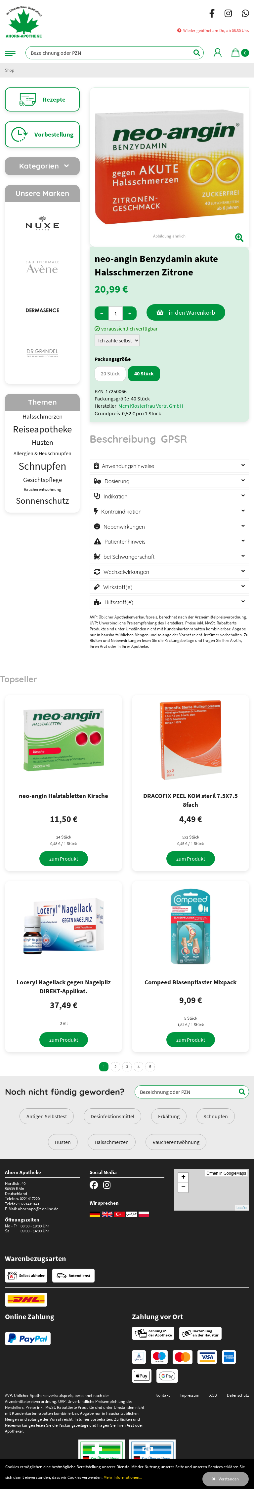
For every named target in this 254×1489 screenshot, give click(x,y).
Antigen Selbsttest (46, 1116)
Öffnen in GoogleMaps (226, 1173)
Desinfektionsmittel (112, 1116)
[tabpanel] (169, 533)
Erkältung (169, 1116)
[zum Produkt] (63, 858)
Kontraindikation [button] (121, 511)
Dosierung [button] (117, 481)
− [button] (183, 1187)
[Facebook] (212, 14)
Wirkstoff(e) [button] (118, 587)
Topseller (18, 679)
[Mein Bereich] (218, 52)
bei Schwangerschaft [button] (129, 557)
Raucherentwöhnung (175, 1142)
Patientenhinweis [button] (125, 541)
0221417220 (30, 1198)
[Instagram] (228, 14)
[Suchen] (193, 52)
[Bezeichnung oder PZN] (114, 52)
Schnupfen (215, 1116)
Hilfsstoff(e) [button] (119, 602)
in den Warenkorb (192, 312)
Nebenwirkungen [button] (124, 526)
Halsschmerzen (112, 1142)
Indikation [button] (115, 496)
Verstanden (229, 1478)
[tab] (123, 442)
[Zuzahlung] (117, 340)
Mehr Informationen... (123, 1477)
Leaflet (241, 1208)
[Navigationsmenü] (10, 52)
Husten (63, 1142)
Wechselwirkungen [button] (126, 572)
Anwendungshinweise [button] (128, 466)
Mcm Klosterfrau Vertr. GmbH (150, 405)
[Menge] (115, 313)
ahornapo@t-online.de (38, 1208)
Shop (9, 70)
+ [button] (183, 1178)
